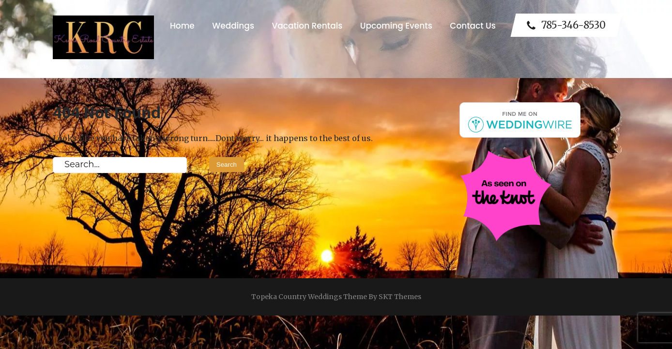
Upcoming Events (396, 26)
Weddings (233, 26)
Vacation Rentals (307, 26)
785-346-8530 (566, 25)
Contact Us (473, 26)
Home (182, 26)
